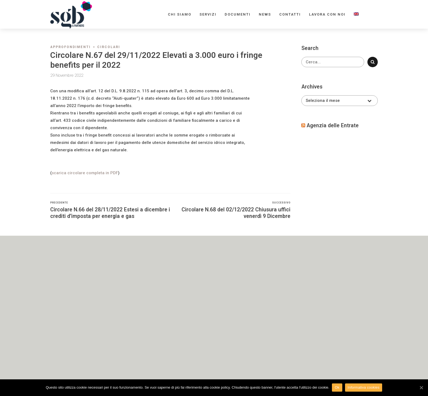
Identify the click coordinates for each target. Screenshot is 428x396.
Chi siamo (179, 14)
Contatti (290, 14)
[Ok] (421, 387)
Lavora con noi (327, 14)
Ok (337, 387)
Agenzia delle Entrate (333, 125)
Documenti (238, 14)
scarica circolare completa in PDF (85, 172)
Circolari (108, 47)
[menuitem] (356, 14)
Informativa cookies (364, 387)
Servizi (208, 14)
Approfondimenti (70, 47)
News (265, 14)
